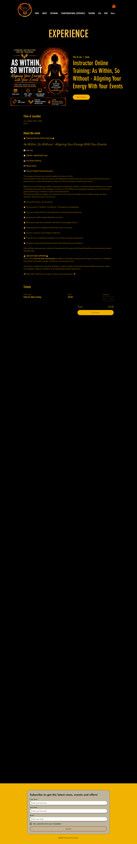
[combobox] (108, 298)
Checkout (95, 313)
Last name (34, 807)
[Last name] (68, 811)
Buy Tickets (81, 97)
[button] (114, 6)
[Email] (68, 819)
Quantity (106, 294)
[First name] (68, 803)
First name (34, 799)
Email (32, 815)
